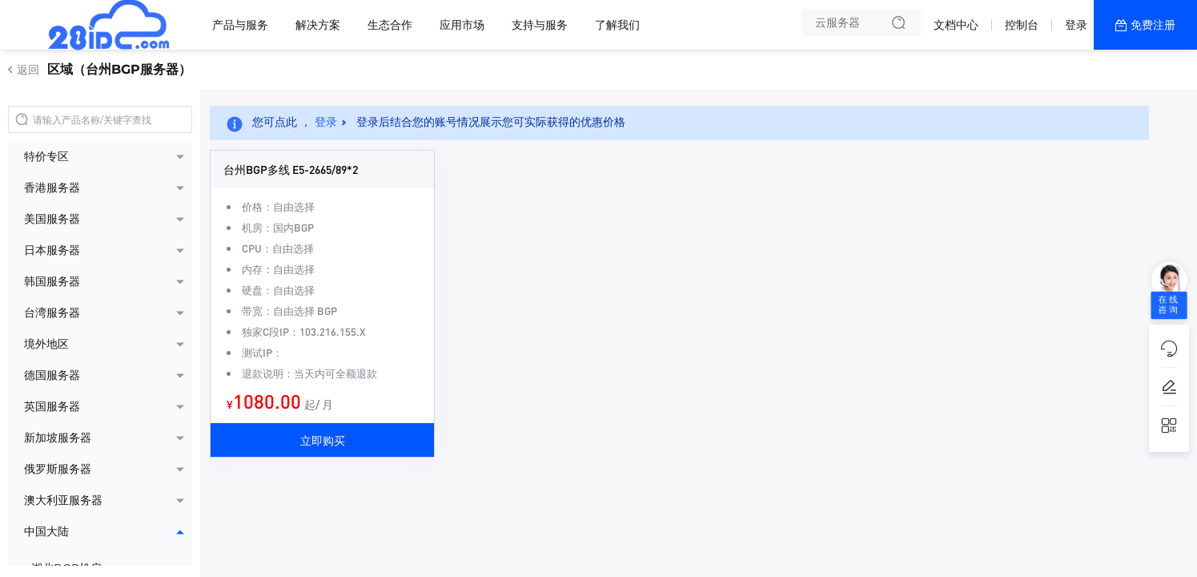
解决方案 (317, 25)
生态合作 (390, 25)
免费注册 (1153, 25)
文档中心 (956, 25)
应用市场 (462, 25)
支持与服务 (540, 25)
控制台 (1021, 25)
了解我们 (617, 25)
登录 (1076, 25)
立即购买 (322, 440)
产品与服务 (240, 25)
